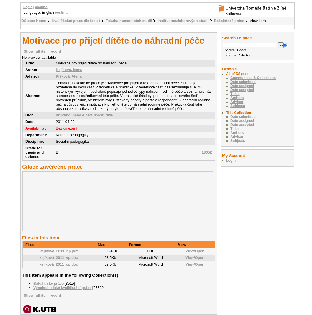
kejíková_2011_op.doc (58, 264)
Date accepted (242, 90)
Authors (237, 98)
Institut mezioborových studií (182, 21)
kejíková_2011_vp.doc (59, 257)
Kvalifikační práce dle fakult (76, 21)
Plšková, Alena (69, 76)
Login (27, 7)
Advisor (236, 102)
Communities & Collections (253, 78)
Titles (235, 94)
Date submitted (243, 82)
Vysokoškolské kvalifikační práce (62, 288)
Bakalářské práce (229, 21)
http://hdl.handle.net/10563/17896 (84, 115)
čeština (61, 12)
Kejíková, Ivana (69, 70)
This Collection (238, 55)
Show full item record (42, 51)
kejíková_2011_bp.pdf (59, 251)
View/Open (194, 251)
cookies (41, 7)
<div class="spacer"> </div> (116, 201)
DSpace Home (33, 21)
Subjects (237, 106)
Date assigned (242, 86)
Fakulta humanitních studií (129, 21)
